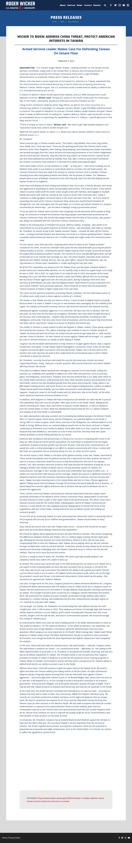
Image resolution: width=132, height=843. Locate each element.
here (58, 131)
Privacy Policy (14, 838)
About (63, 5)
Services (71, 5)
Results (97, 5)
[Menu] (105, 5)
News (79, 5)
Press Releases (66, 17)
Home (54, 21)
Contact (88, 5)
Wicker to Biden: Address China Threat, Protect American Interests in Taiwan (66, 38)
